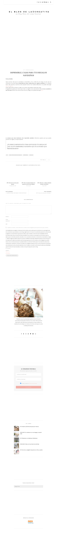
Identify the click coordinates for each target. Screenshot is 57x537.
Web (6, 224)
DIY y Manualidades (28, 69)
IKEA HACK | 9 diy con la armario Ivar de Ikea (29, 444)
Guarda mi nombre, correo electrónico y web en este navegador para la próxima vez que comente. (27, 227)
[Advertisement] (28, 502)
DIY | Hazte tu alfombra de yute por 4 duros (29, 426)
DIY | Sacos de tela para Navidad (43, 193)
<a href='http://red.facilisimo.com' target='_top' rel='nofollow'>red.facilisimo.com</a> (31, 522)
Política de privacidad (33, 383)
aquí (7, 86)
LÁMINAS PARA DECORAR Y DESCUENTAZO (16, 193)
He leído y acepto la (8, 251)
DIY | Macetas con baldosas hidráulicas (28, 438)
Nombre (7, 216)
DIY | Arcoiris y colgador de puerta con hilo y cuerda (31, 450)
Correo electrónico (8, 220)
